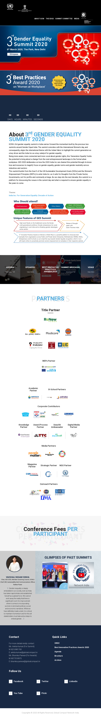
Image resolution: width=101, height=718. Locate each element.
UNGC (57, 643)
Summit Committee (63, 19)
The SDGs (50, 19)
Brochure (59, 656)
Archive (58, 660)
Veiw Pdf (50, 272)
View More (30, 272)
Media (76, 19)
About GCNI (39, 19)
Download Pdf (10, 272)
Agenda (58, 652)
